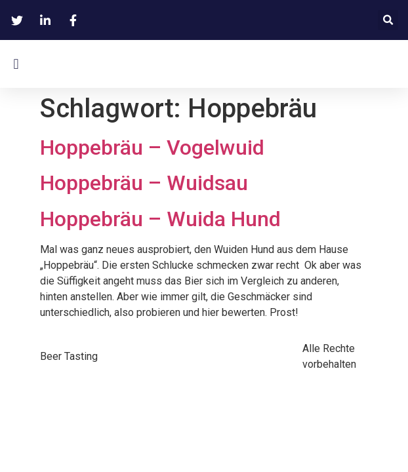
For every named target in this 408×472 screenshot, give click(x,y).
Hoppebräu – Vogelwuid (152, 147)
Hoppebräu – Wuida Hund (160, 218)
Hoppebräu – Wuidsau (144, 182)
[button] (388, 20)
